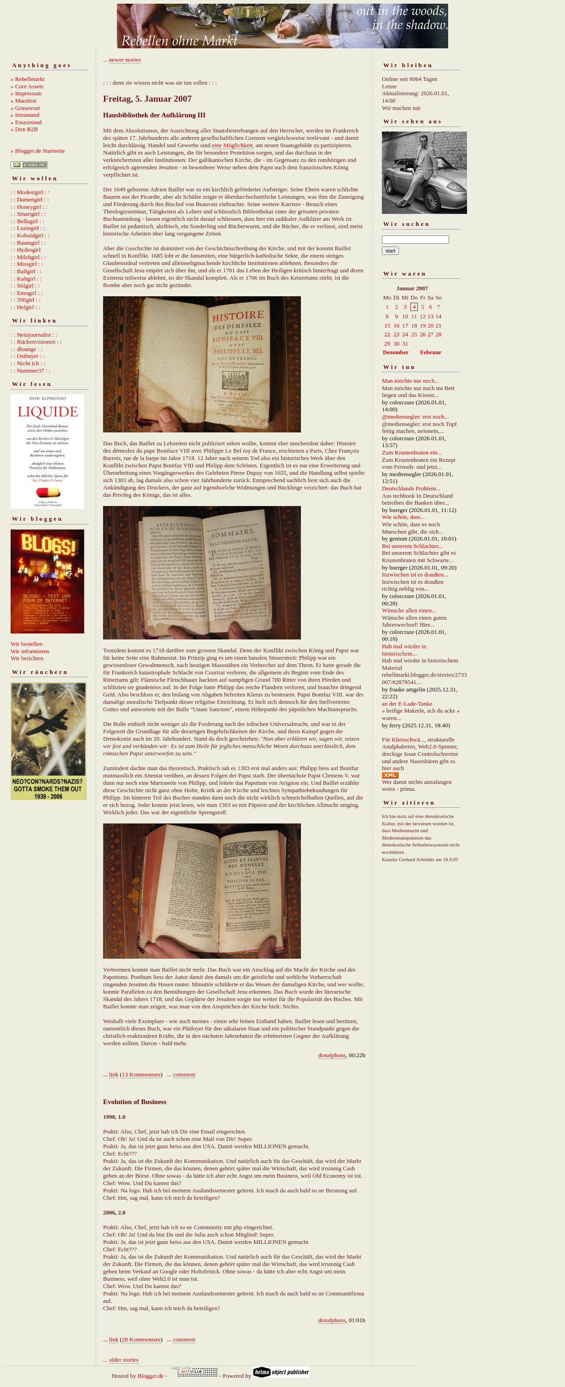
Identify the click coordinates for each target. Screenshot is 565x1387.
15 (387, 325)
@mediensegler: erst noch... (415, 416)
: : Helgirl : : (25, 307)
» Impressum (26, 93)
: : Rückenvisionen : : (36, 341)
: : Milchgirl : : (28, 256)
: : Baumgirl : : (28, 242)
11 (414, 316)
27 (430, 334)
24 (405, 334)
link (113, 1074)
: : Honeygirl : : (29, 206)
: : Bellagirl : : (27, 221)
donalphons (332, 1055)
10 (405, 316)
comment (184, 1074)
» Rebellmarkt (28, 78)
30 (396, 343)
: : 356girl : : (25, 299)
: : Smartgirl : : (28, 213)
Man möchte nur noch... (410, 380)
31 (405, 343)
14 (439, 316)
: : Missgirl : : (27, 263)
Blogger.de (151, 1375)
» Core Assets (27, 86)
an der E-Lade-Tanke (407, 703)
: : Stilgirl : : (25, 285)
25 (414, 334)
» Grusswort (25, 107)
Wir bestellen (26, 643)
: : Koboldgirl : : (30, 235)
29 (387, 343)
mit (417, 107)
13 (430, 316)
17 (405, 325)
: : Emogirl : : (27, 292)
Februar (430, 352)
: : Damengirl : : (30, 199)
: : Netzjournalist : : (34, 334)
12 (423, 316)
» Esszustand (26, 122)
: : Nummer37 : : (31, 370)
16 (396, 325)
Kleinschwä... (408, 739)
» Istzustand (25, 114)
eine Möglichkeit (232, 145)
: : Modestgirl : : (30, 192)
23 (396, 334)
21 (439, 325)
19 (423, 325)
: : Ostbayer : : (28, 355)
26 (423, 334)
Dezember (396, 352)
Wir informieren (30, 651)
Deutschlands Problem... (411, 488)
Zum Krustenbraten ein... (412, 452)
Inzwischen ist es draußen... (415, 574)
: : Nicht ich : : (28, 363)
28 (439, 334)
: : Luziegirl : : (28, 227)
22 (387, 334)
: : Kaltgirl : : (26, 278)
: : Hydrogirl (25, 249)
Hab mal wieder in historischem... (404, 650)
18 (414, 325)
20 (430, 325)
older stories (123, 1359)
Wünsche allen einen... (409, 610)
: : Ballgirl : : (26, 271)
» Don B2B (24, 129)
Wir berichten (27, 658)
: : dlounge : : (26, 348)
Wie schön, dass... (403, 516)
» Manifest (23, 100)
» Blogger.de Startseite (38, 150)
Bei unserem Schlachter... (412, 545)
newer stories (125, 59)
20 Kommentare (141, 1339)
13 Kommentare (141, 1074)
